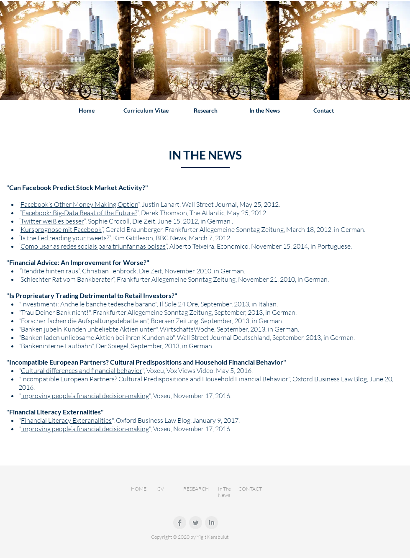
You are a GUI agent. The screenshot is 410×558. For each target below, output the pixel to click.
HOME (138, 489)
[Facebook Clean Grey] (179, 522)
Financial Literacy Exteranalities (66, 420)
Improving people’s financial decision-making (85, 395)
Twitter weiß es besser (52, 221)
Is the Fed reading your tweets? (64, 238)
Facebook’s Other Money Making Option (79, 204)
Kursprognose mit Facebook (61, 229)
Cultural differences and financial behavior (81, 370)
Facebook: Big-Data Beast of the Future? (79, 212)
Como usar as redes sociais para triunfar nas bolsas (93, 246)
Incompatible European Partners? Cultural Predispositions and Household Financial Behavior (154, 379)
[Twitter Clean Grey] (195, 522)
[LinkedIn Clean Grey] (211, 522)
